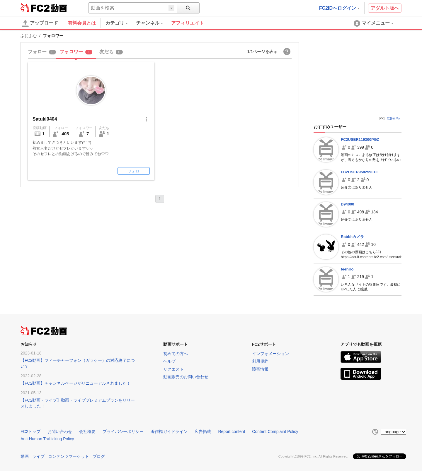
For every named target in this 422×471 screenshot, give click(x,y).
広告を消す (394, 118)
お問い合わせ (59, 431)
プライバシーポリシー (123, 431)
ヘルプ (169, 361)
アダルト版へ (385, 8)
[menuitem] (121, 23)
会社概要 (87, 431)
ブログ (99, 456)
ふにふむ (29, 35)
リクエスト (173, 369)
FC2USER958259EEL (360, 172)
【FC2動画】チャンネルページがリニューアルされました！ (76, 383)
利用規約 (260, 361)
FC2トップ (30, 431)
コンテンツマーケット (68, 456)
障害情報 (260, 369)
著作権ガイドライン (169, 431)
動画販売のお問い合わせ (185, 376)
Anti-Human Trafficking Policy (47, 438)
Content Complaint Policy (275, 431)
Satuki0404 (45, 119)
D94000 (347, 204)
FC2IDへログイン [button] (339, 8)
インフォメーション (270, 353)
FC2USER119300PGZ (360, 139)
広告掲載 (203, 431)
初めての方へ (175, 353)
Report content (231, 431)
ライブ (38, 456)
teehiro (347, 269)
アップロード (40, 23)
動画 (25, 456)
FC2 (35, 7)
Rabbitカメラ (352, 236)
